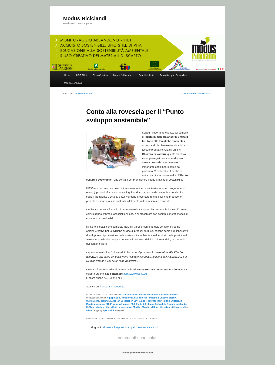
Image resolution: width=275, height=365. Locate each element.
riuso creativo (125, 307)
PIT (107, 304)
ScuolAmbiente (146, 75)
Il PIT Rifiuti (81, 75)
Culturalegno (92, 301)
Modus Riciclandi (84, 18)
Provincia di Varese (120, 304)
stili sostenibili (178, 307)
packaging (99, 304)
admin (89, 310)
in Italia (142, 294)
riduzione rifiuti (102, 307)
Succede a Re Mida (168, 294)
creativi (172, 298)
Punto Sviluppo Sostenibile (173, 75)
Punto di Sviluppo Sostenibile (151, 304)
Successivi (205, 93)
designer (104, 301)
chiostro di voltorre (158, 298)
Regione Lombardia (177, 304)
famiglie (143, 301)
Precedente (189, 93)
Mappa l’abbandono (123, 75)
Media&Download (73, 83)
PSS (133, 304)
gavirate (152, 301)
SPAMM (136, 307)
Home (67, 75)
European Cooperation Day (124, 301)
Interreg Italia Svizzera (168, 301)
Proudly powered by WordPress (137, 352)
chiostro (143, 298)
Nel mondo (152, 294)
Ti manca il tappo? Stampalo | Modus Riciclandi (130, 327)
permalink (109, 310)
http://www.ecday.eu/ (135, 273)
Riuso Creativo (100, 75)
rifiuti (114, 307)
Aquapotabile (113, 298)
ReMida (90, 307)
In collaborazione (129, 294)
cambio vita (127, 298)
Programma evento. (113, 286)
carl (136, 298)
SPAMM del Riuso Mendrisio (156, 307)
